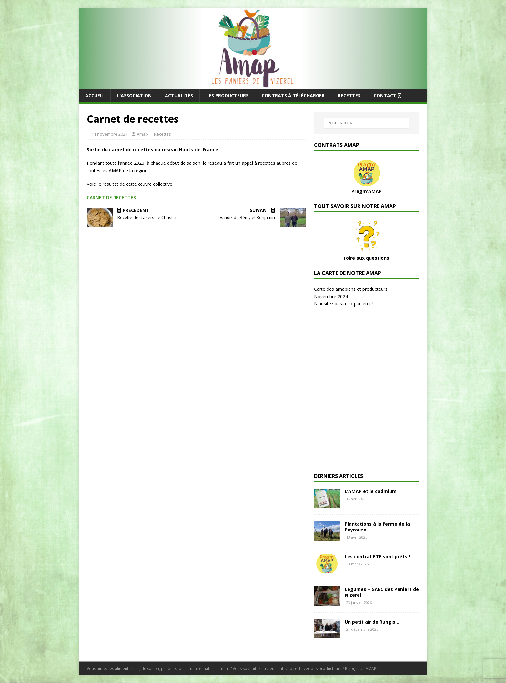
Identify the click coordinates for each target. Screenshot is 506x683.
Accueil (94, 95)
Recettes (349, 95)
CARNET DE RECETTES (111, 197)
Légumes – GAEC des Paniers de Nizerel (382, 592)
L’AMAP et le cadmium (371, 491)
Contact (385, 95)
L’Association (134, 95)
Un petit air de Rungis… (372, 622)
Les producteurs (227, 95)
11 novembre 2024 (109, 134)
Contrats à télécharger (293, 95)
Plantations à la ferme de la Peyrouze (377, 527)
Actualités (179, 95)
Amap (142, 134)
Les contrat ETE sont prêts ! (377, 556)
